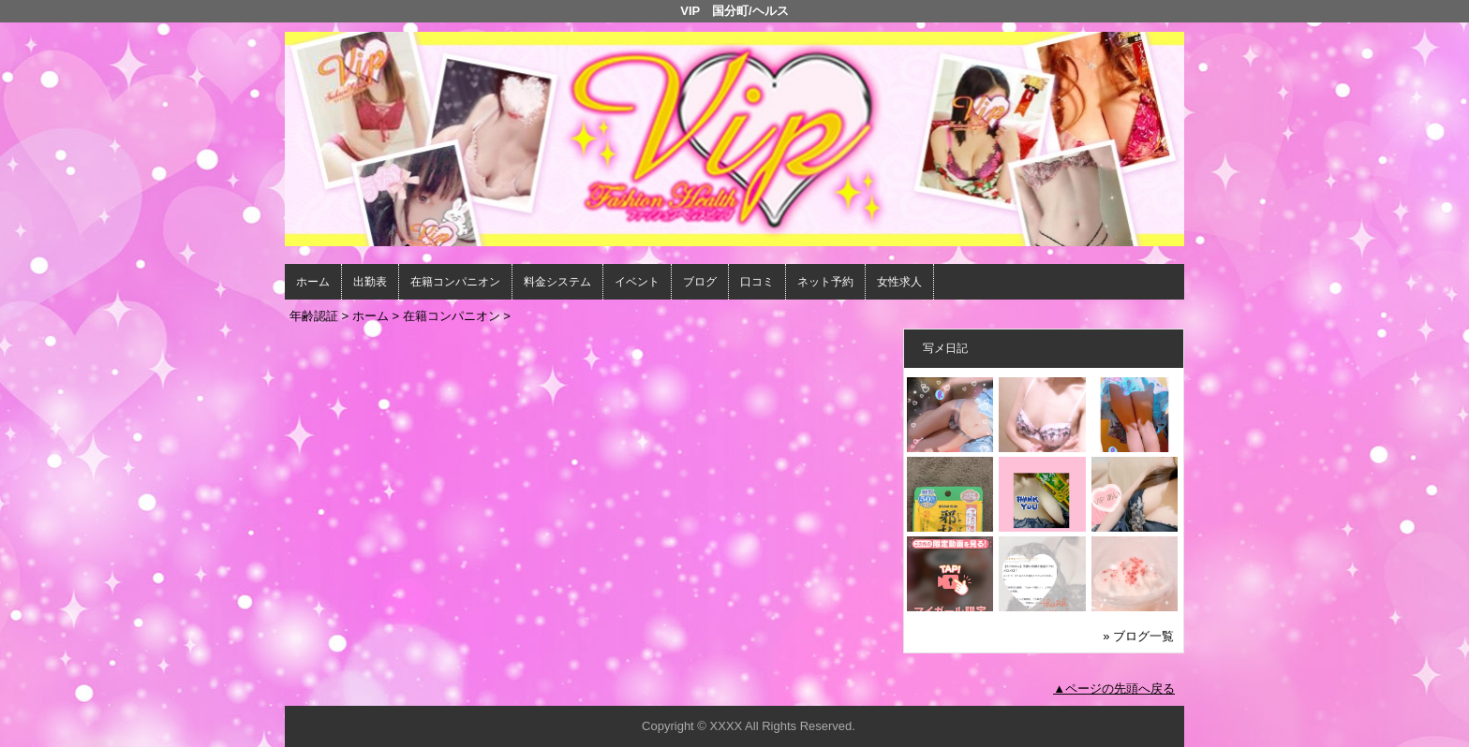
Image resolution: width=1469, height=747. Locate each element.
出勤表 (370, 281)
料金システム (557, 281)
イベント (637, 281)
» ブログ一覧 (1138, 636)
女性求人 (899, 281)
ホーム (313, 281)
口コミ (757, 281)
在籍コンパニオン (455, 281)
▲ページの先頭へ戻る (1114, 688)
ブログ (700, 281)
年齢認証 (313, 316)
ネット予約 (825, 281)
